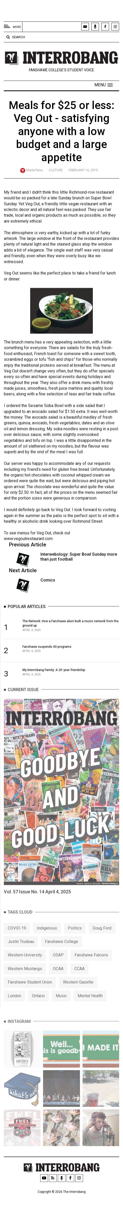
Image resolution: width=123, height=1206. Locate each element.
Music (61, 1006)
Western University (25, 965)
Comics (47, 582)
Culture (56, 170)
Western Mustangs (25, 979)
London (14, 1006)
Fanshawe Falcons (91, 965)
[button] (103, 85)
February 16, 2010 (83, 170)
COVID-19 (17, 938)
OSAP (58, 965)
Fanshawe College (61, 952)
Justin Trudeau (21, 952)
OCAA (58, 979)
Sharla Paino (34, 170)
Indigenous (47, 938)
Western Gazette (78, 992)
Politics (75, 938)
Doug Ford (102, 938)
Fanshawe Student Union (30, 992)
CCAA (79, 979)
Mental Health (90, 1006)
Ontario (38, 1006)
